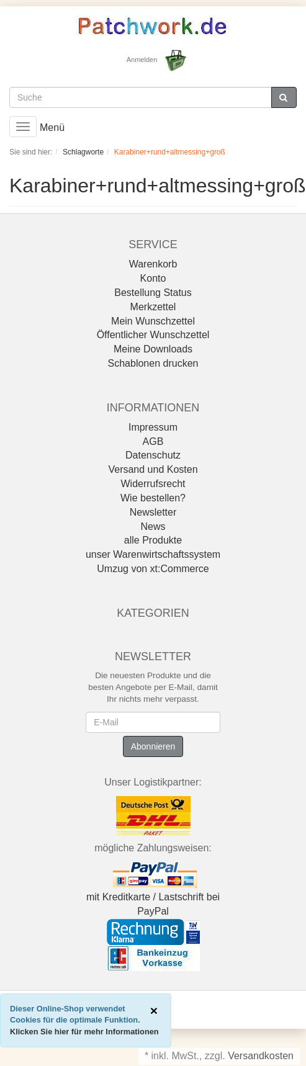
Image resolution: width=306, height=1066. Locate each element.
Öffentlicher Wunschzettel (153, 334)
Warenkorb (153, 264)
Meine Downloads (153, 349)
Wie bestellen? (153, 498)
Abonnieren (153, 746)
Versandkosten (261, 1055)
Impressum (153, 427)
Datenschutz (153, 455)
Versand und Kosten (152, 469)
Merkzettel (153, 307)
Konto (153, 278)
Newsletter (153, 512)
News (152, 526)
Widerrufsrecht (152, 483)
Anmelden (142, 59)
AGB (153, 441)
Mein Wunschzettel (153, 321)
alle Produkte (153, 540)
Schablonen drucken (153, 363)
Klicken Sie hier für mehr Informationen (84, 1031)
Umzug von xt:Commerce (153, 568)
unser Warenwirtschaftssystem (153, 554)
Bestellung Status (153, 292)
